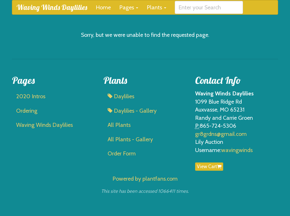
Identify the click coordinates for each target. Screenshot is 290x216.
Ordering (26, 110)
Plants (156, 7)
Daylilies (121, 96)
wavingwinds (237, 150)
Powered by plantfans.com (145, 178)
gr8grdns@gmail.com (221, 134)
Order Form (122, 153)
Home (103, 7)
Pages (128, 7)
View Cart (209, 166)
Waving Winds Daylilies (51, 7)
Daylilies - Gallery (132, 110)
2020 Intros (30, 96)
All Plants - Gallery (130, 139)
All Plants (119, 124)
